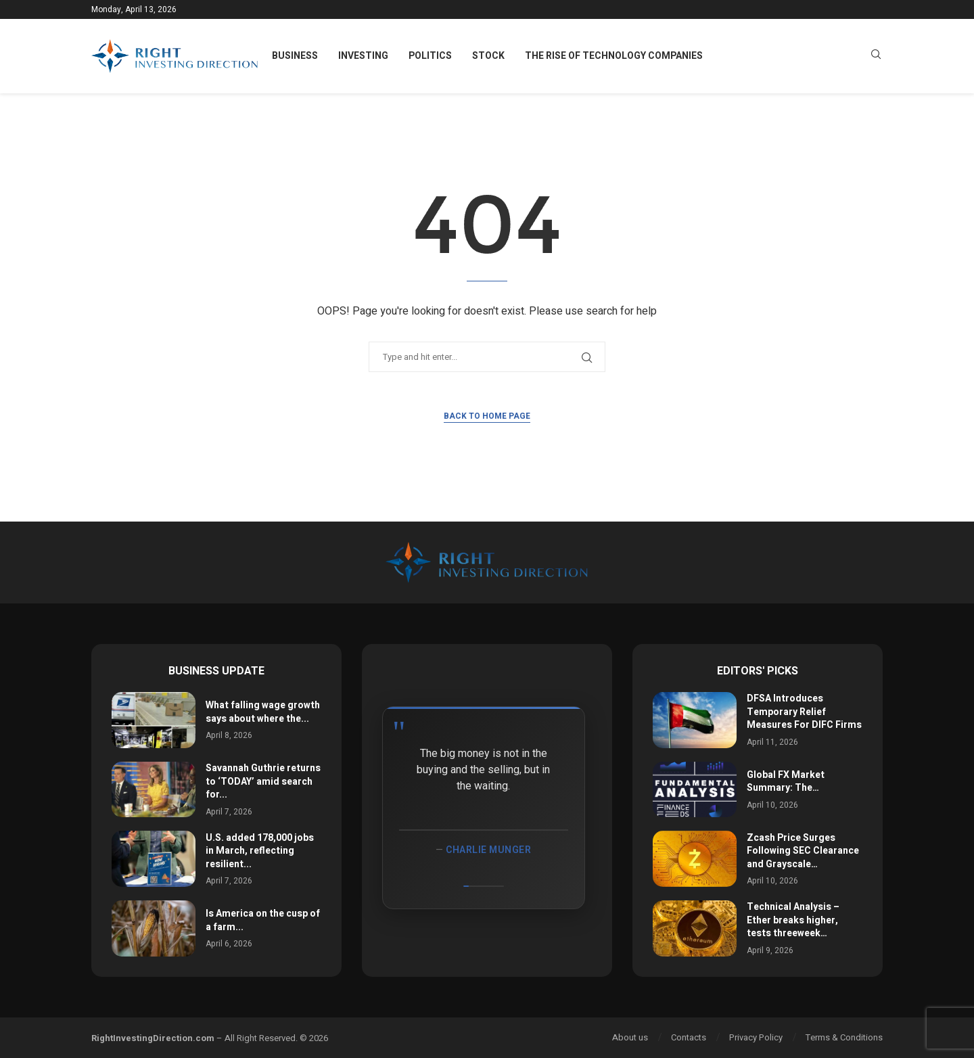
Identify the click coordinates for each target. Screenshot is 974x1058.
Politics (430, 56)
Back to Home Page (487, 416)
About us (630, 1037)
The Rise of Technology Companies (614, 56)
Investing (363, 56)
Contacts (688, 1037)
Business (295, 56)
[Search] (876, 56)
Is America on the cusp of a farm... (263, 920)
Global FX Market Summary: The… (786, 782)
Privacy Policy (756, 1037)
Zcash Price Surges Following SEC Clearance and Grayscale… (803, 851)
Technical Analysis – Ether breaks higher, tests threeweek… (793, 920)
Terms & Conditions (844, 1037)
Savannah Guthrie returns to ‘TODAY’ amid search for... (263, 781)
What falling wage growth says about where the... (263, 712)
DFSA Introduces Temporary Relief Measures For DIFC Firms (804, 711)
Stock (488, 56)
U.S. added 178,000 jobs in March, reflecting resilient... (260, 851)
